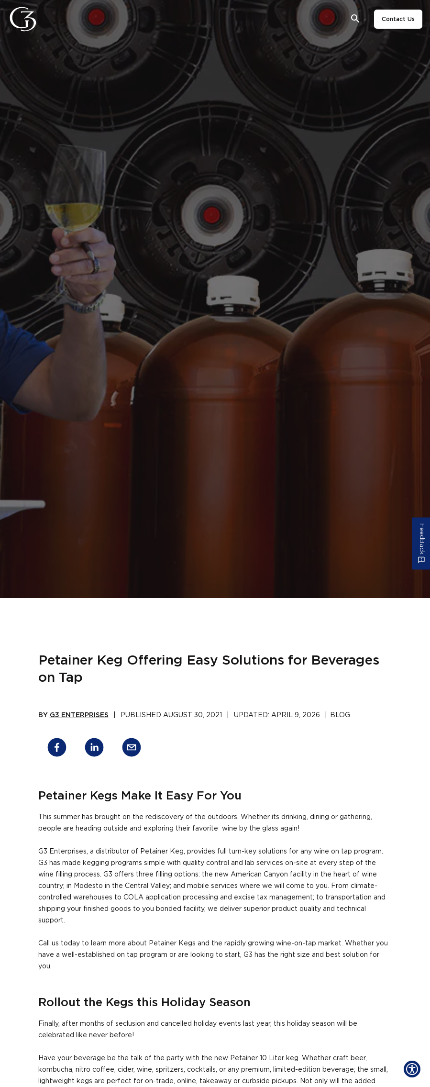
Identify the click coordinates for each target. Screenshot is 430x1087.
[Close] (49, 19)
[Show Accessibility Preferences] (412, 1069)
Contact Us (398, 19)
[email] (132, 749)
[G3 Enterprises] (26, 19)
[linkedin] (94, 749)
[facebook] (57, 749)
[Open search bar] (355, 19)
